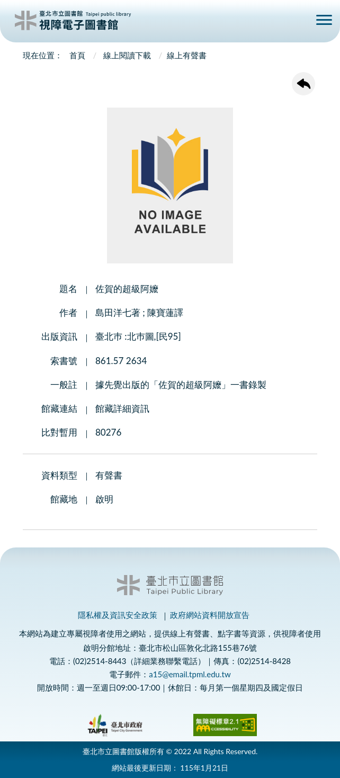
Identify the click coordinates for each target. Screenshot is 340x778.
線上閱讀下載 (127, 55)
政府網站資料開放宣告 (209, 615)
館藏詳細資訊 (122, 408)
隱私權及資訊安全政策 (117, 615)
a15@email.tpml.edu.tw (189, 674)
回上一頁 (303, 83)
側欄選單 (324, 20)
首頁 (77, 55)
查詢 (299, 22)
